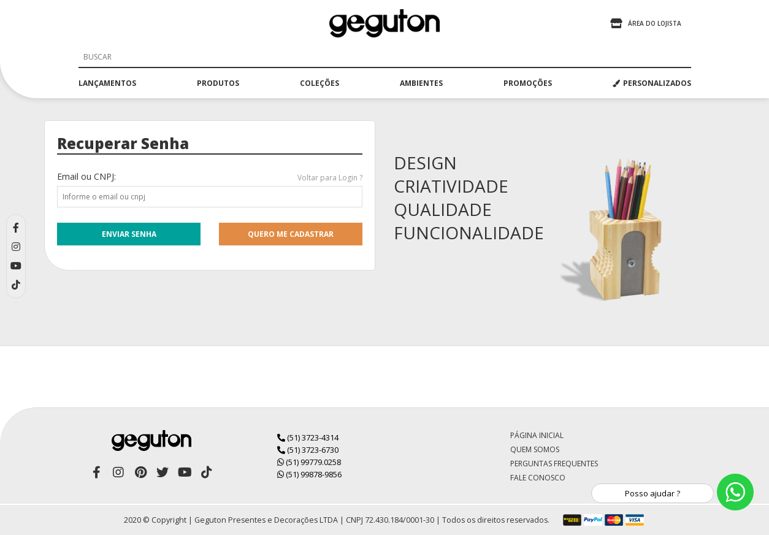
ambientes (421, 83)
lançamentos (107, 83)
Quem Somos (534, 449)
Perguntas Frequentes (554, 463)
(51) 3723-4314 (308, 437)
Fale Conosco (537, 477)
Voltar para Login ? (329, 177)
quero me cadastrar (291, 234)
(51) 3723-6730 (308, 449)
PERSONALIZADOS (652, 83)
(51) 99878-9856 (309, 474)
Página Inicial (537, 435)
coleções (319, 83)
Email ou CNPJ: (86, 176)
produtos (218, 83)
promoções (527, 83)
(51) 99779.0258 (309, 462)
